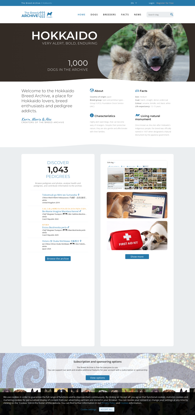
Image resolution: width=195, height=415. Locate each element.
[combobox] (160, 14)
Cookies (125, 402)
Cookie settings (88, 409)
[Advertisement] (126, 282)
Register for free (165, 3)
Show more (137, 239)
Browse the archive (58, 258)
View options (97, 360)
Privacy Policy (109, 402)
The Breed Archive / (31, 3)
